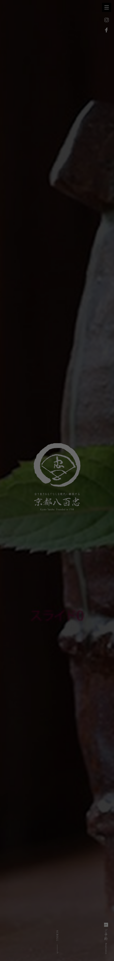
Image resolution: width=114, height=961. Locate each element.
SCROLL (57, 935)
